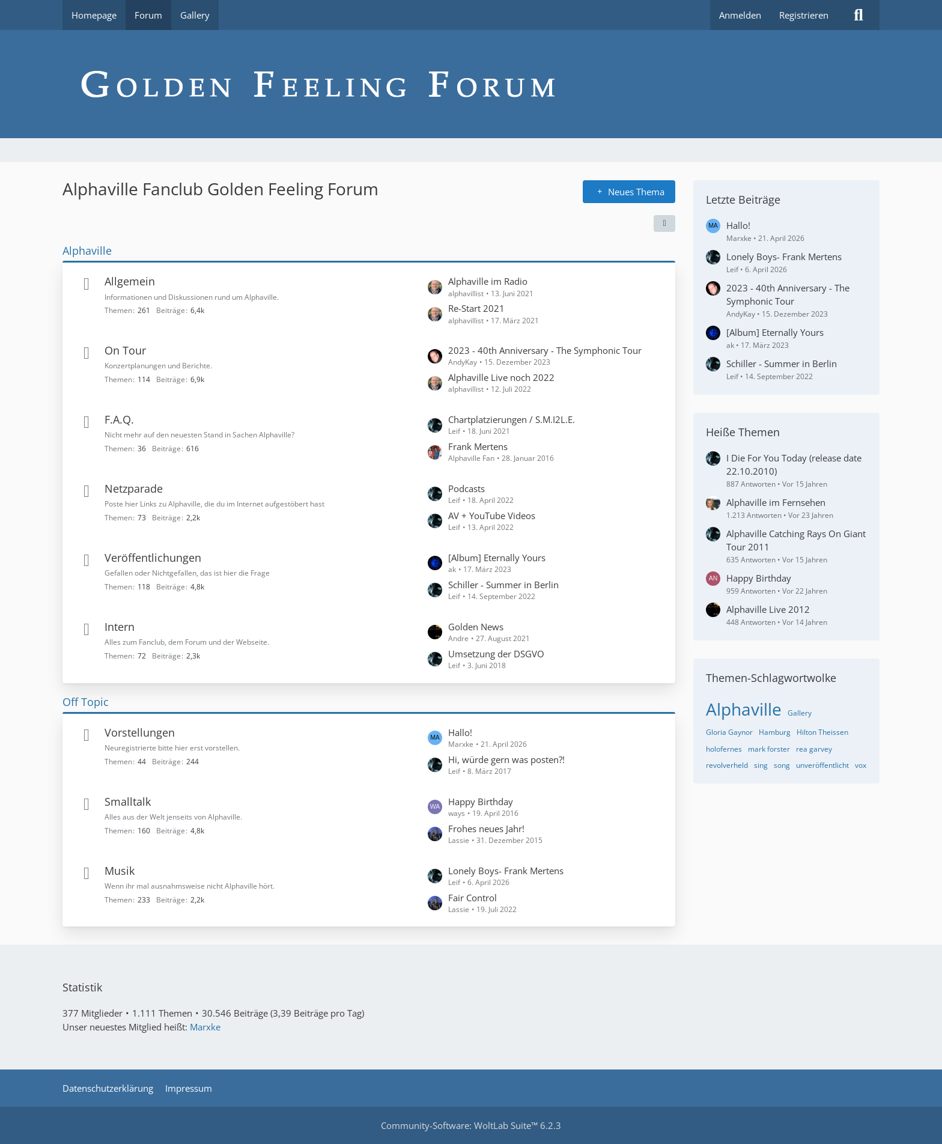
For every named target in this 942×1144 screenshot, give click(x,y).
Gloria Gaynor (729, 732)
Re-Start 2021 (476, 308)
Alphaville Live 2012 (768, 609)
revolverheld (727, 765)
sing (761, 765)
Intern (120, 626)
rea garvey (814, 749)
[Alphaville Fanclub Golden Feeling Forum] (471, 84)
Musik (120, 870)
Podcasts (466, 488)
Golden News (475, 627)
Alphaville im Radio (487, 281)
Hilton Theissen (822, 732)
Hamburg (775, 732)
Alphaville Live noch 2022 (501, 377)
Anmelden (740, 15)
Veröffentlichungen (153, 557)
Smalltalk (128, 801)
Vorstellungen (140, 732)
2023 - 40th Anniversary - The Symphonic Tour (545, 350)
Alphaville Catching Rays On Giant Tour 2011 (796, 540)
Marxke (205, 1027)
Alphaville (87, 250)
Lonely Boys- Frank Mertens (506, 871)
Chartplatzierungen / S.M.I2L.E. (511, 419)
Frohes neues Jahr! (486, 829)
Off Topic (85, 702)
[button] (664, 223)
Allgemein (130, 281)
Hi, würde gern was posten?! (506, 759)
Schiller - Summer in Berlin (503, 585)
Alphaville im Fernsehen (775, 502)
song (782, 765)
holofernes (724, 749)
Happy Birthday (480, 802)
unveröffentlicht (822, 765)
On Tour (125, 350)
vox (860, 765)
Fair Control (472, 898)
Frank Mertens (478, 446)
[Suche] (858, 15)
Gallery (800, 713)
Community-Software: (471, 1125)
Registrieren (803, 15)
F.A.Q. (119, 419)
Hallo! (460, 732)
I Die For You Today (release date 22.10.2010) (793, 464)
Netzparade (134, 488)
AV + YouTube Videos (491, 516)
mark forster (769, 749)
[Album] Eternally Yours (496, 558)
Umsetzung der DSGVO (496, 654)
